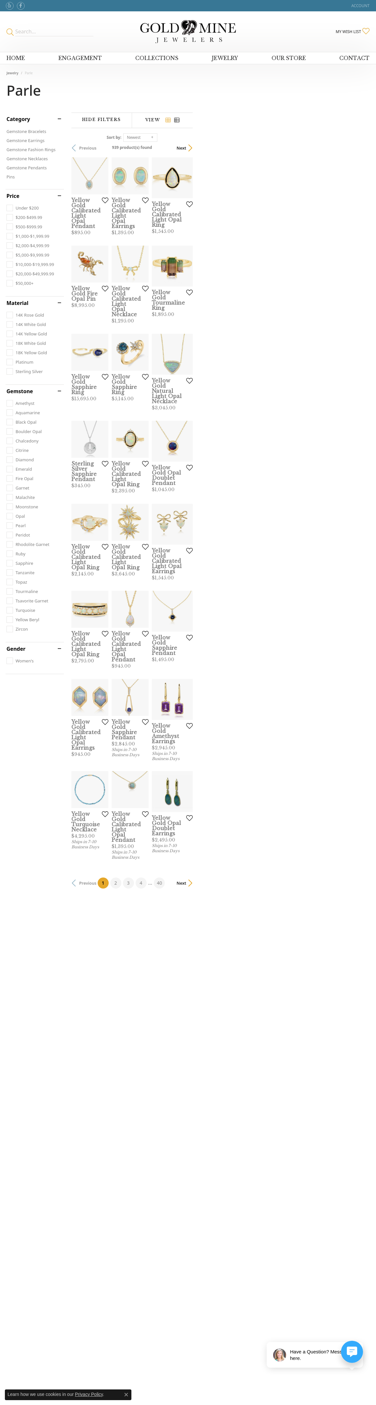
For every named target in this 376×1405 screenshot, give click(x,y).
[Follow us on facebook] (21, 6)
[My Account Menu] (360, 5)
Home (15, 58)
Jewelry (225, 58)
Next (358, 148)
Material (17, 303)
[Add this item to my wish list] (165, 260)
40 (247, 1197)
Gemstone (19, 391)
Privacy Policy (89, 1394)
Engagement (80, 58)
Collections (156, 58)
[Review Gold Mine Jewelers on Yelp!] (10, 6)
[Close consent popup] (126, 1395)
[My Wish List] (353, 31)
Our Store (289, 58)
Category (18, 119)
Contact (354, 58)
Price (12, 196)
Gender (15, 648)
